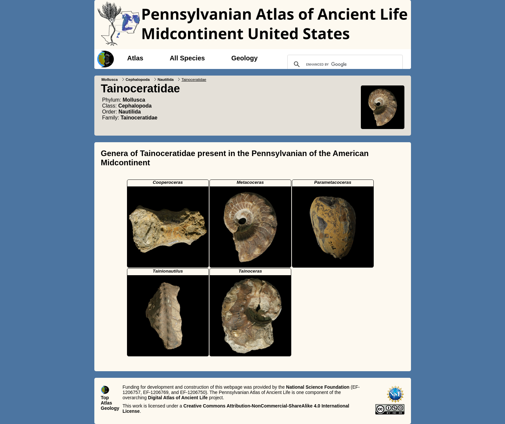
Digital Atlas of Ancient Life (178, 397)
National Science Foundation (317, 387)
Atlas (135, 58)
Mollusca (110, 80)
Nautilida (166, 80)
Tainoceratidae (139, 117)
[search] (344, 64)
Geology (244, 58)
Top (105, 397)
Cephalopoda (138, 80)
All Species (187, 58)
